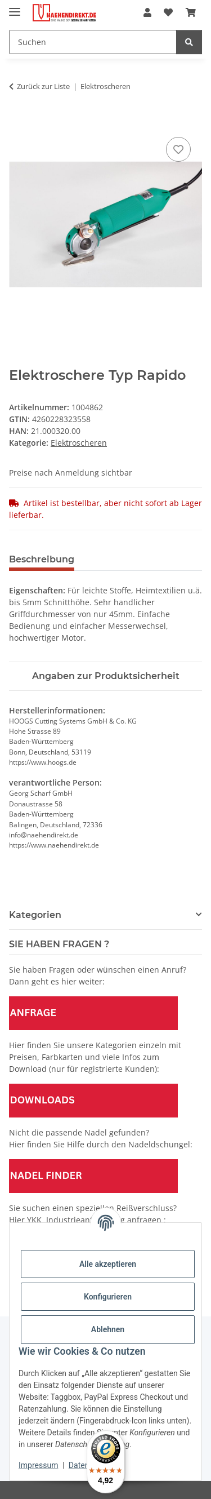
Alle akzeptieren (107, 1264)
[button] (147, 12)
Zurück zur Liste (43, 86)
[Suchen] (93, 42)
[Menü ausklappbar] (14, 7)
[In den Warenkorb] (18, 122)
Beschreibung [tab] (41, 559)
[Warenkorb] (190, 12)
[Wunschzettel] (168, 12)
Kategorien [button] (35, 915)
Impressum (38, 1465)
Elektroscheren (79, 442)
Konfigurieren (108, 1296)
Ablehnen (107, 1329)
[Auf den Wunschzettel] (178, 149)
